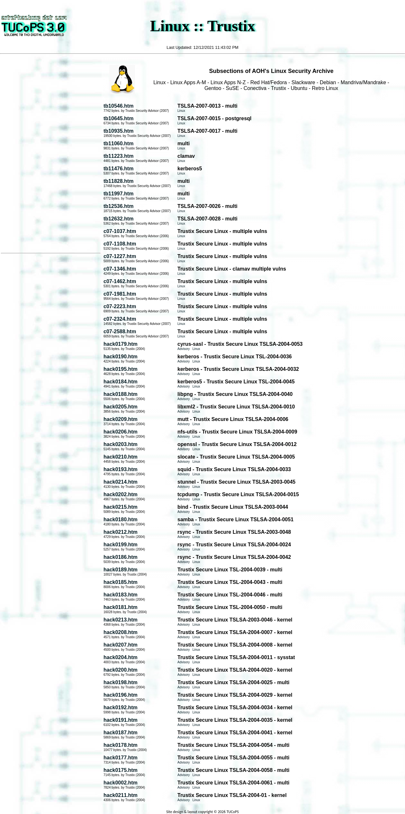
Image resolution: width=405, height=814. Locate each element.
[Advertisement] (51, 154)
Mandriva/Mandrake (363, 82)
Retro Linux (325, 88)
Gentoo (212, 88)
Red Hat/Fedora (268, 82)
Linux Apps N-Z (228, 82)
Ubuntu (299, 88)
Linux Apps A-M (189, 82)
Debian (328, 82)
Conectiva (255, 88)
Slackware (303, 82)
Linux (159, 82)
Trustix (278, 88)
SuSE (232, 88)
